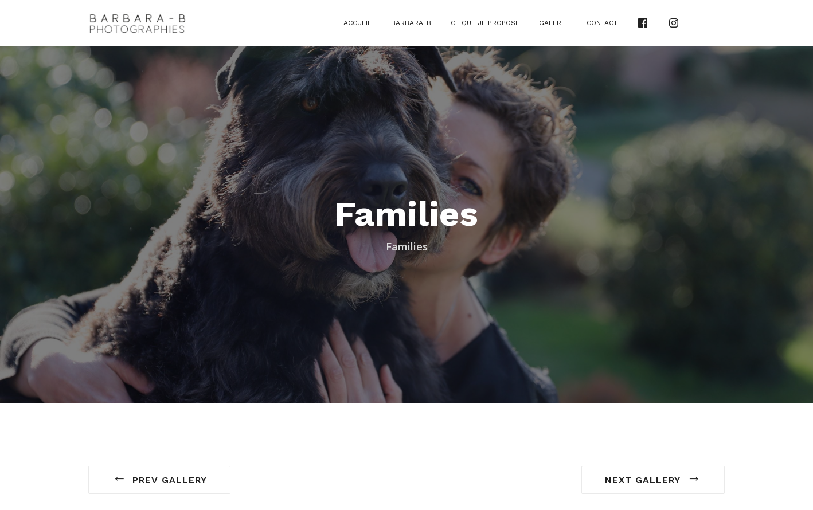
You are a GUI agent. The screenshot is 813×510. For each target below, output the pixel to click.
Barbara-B (411, 23)
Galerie (553, 23)
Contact (602, 23)
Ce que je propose (485, 23)
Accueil (357, 23)
